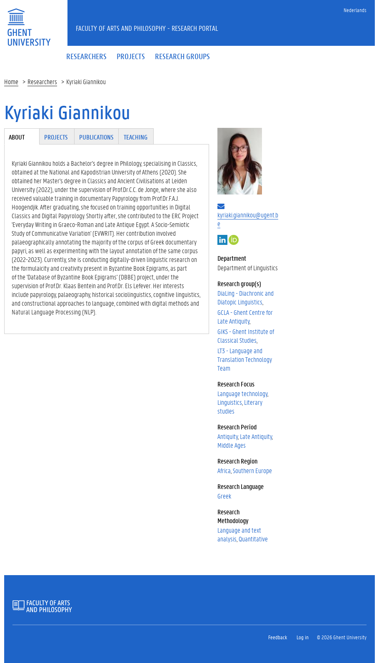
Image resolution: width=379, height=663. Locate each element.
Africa (224, 470)
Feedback (277, 637)
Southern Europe (252, 470)
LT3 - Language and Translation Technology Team (244, 359)
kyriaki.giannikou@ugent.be (247, 219)
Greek (224, 495)
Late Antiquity (256, 436)
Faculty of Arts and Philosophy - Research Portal (147, 27)
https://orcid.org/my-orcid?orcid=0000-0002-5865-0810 (234, 240)
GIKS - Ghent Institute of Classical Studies (245, 335)
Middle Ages (231, 445)
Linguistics (229, 402)
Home (11, 81)
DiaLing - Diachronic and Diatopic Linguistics (245, 297)
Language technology (242, 393)
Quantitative (253, 538)
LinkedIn (222, 240)
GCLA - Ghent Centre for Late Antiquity (245, 316)
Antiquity (227, 436)
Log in (303, 637)
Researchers (42, 81)
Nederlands (355, 9)
